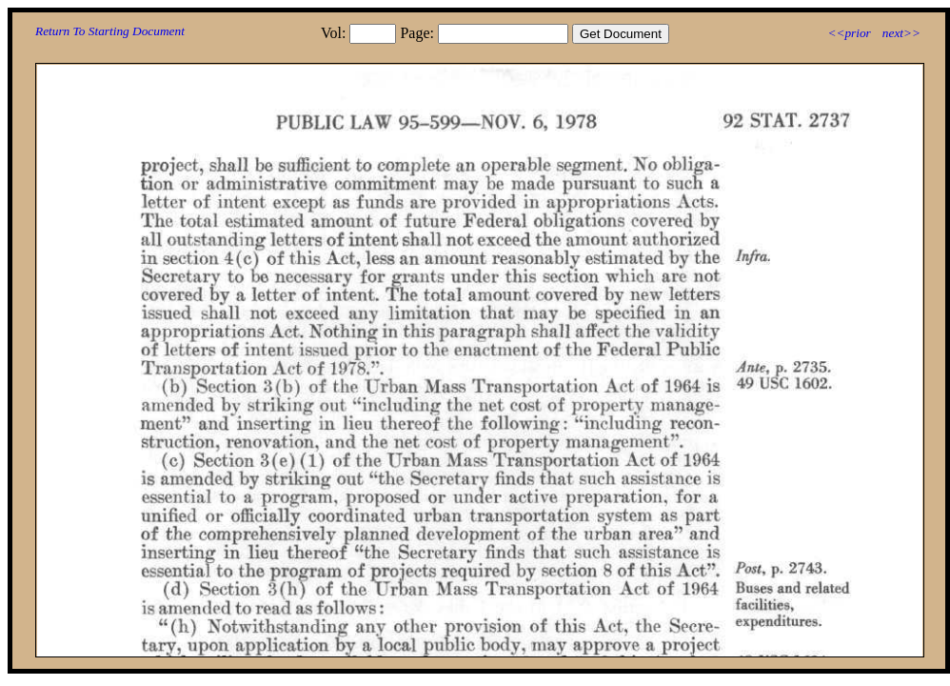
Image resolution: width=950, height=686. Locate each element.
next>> (901, 33)
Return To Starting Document (110, 31)
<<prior (848, 33)
